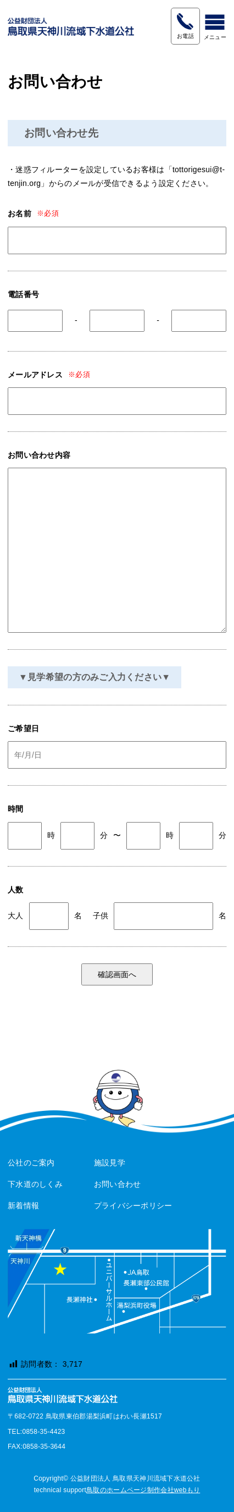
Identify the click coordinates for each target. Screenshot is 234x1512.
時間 (16, 808)
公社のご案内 (31, 1162)
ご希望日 (23, 728)
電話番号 (23, 294)
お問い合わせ (117, 1184)
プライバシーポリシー (133, 1205)
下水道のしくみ (35, 1184)
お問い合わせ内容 (39, 455)
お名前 (19, 213)
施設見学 (109, 1162)
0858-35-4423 (185, 21)
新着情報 (23, 1205)
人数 (16, 889)
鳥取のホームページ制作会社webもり (143, 1490)
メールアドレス (35, 374)
